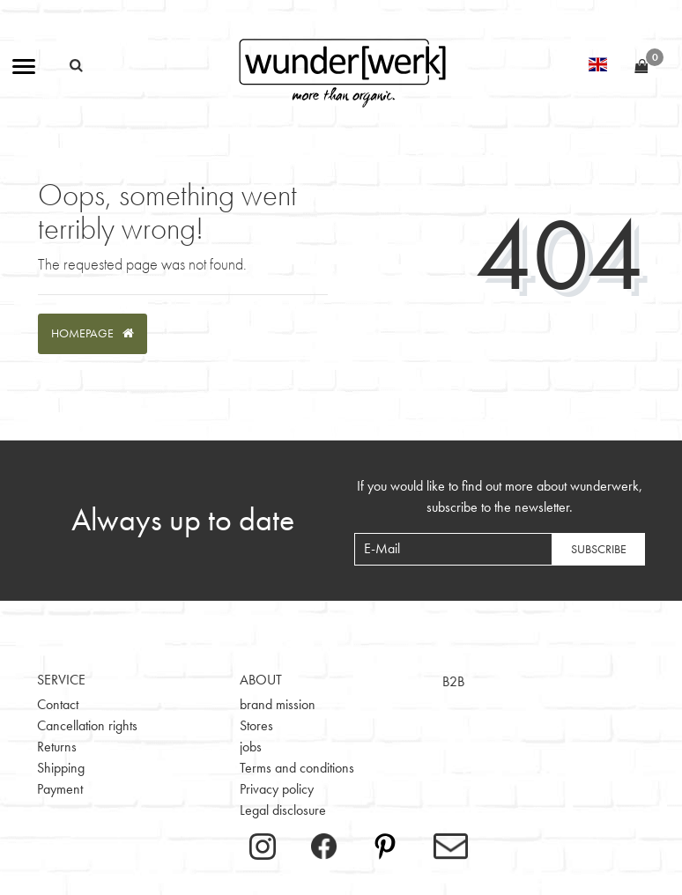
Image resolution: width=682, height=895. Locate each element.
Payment (60, 789)
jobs (251, 746)
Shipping (61, 767)
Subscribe (598, 549)
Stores (256, 725)
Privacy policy (277, 789)
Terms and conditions (297, 767)
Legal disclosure (283, 810)
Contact (57, 704)
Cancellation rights (87, 725)
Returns (57, 746)
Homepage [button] (92, 333)
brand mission (277, 704)
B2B (453, 681)
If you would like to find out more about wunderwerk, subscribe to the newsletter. (499, 496)
